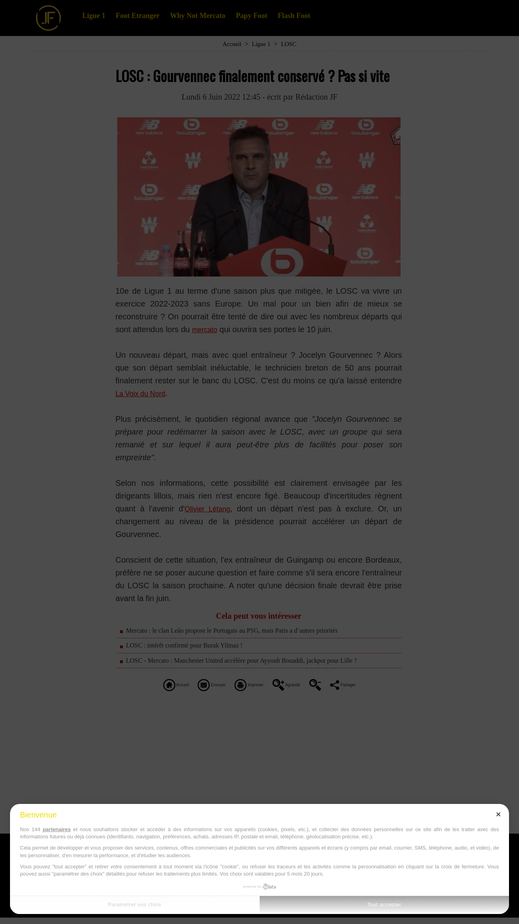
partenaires (57, 829)
